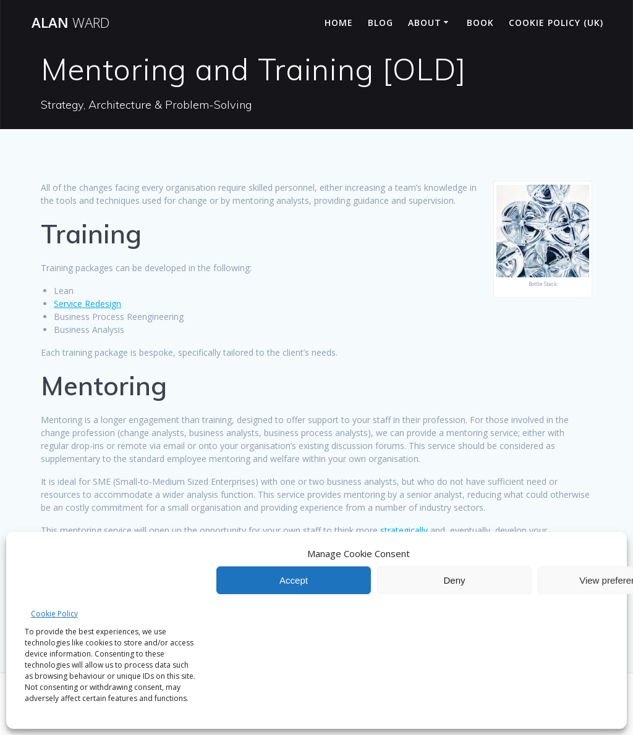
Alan (70, 23)
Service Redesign (87, 303)
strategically (404, 530)
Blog (380, 22)
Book (480, 22)
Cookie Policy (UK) (556, 22)
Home (339, 22)
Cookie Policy (54, 613)
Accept (293, 580)
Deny (454, 580)
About (424, 22)
